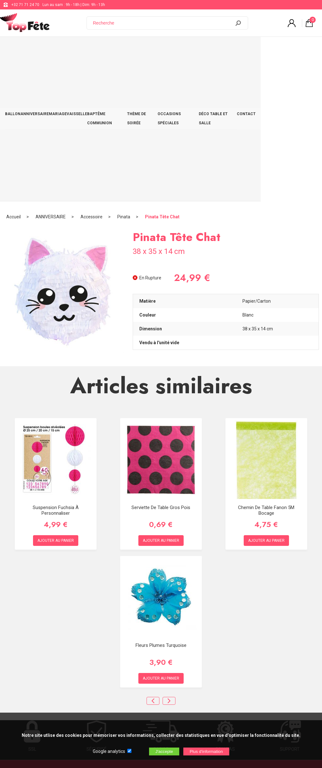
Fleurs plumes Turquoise (161, 496)
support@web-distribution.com (185, 643)
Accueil (13, 67)
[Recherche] (162, 23)
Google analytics (109, 751)
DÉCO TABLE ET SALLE (269, 48)
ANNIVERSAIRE (42, 48)
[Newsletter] (104, 715)
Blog (162, 659)
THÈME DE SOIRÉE (176, 48)
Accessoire (91, 67)
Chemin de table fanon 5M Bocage (266, 361)
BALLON (15, 48)
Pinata (123, 67)
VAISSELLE (95, 48)
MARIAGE (71, 48)
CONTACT (305, 48)
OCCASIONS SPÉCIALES (220, 48)
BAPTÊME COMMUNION (132, 48)
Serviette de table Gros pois (160, 358)
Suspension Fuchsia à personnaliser (56, 361)
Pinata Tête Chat (162, 67)
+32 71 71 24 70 (25, 5)
